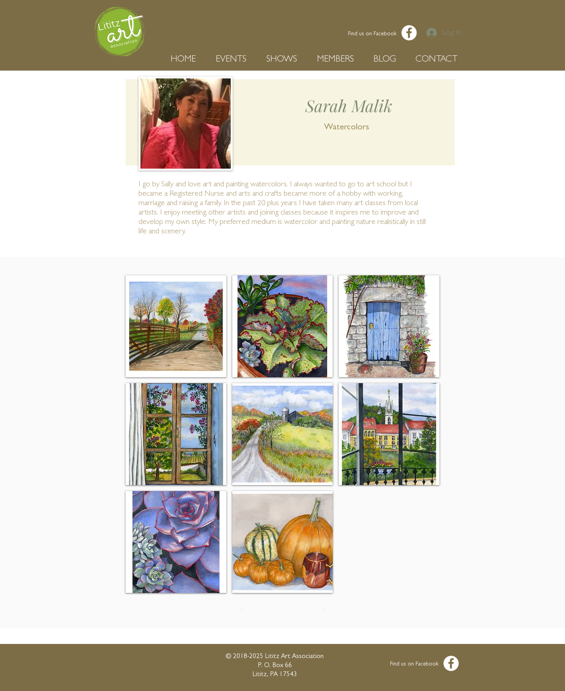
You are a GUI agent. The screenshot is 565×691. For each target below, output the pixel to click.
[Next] (323, 609)
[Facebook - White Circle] (409, 32)
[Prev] (242, 609)
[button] (187, 59)
